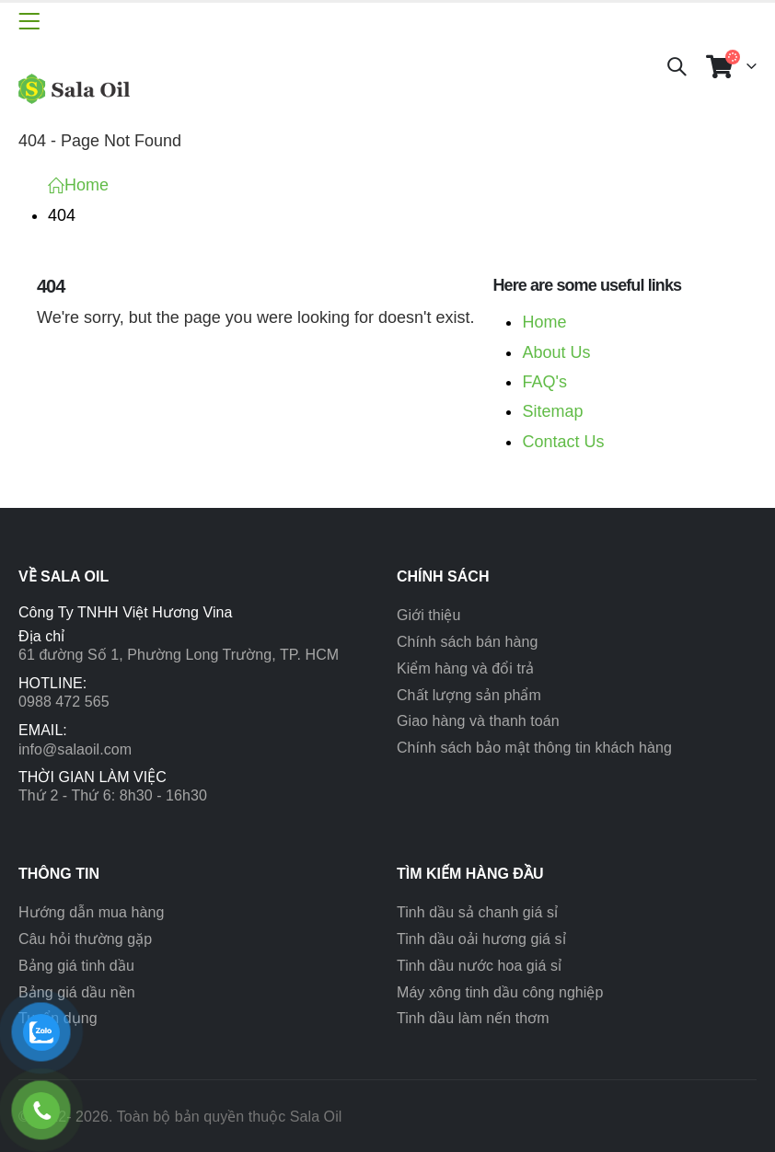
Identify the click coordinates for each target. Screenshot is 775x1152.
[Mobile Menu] (29, 21)
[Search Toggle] (676, 66)
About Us (556, 352)
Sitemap (552, 411)
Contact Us (563, 441)
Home (544, 322)
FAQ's (544, 382)
